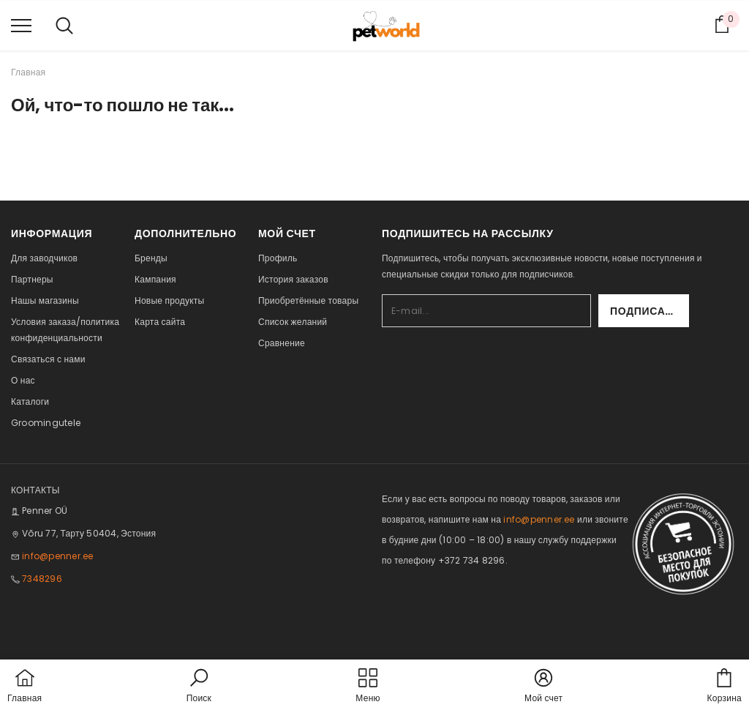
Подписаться (649, 311)
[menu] (21, 25)
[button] (199, 686)
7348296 (42, 578)
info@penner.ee (57, 556)
